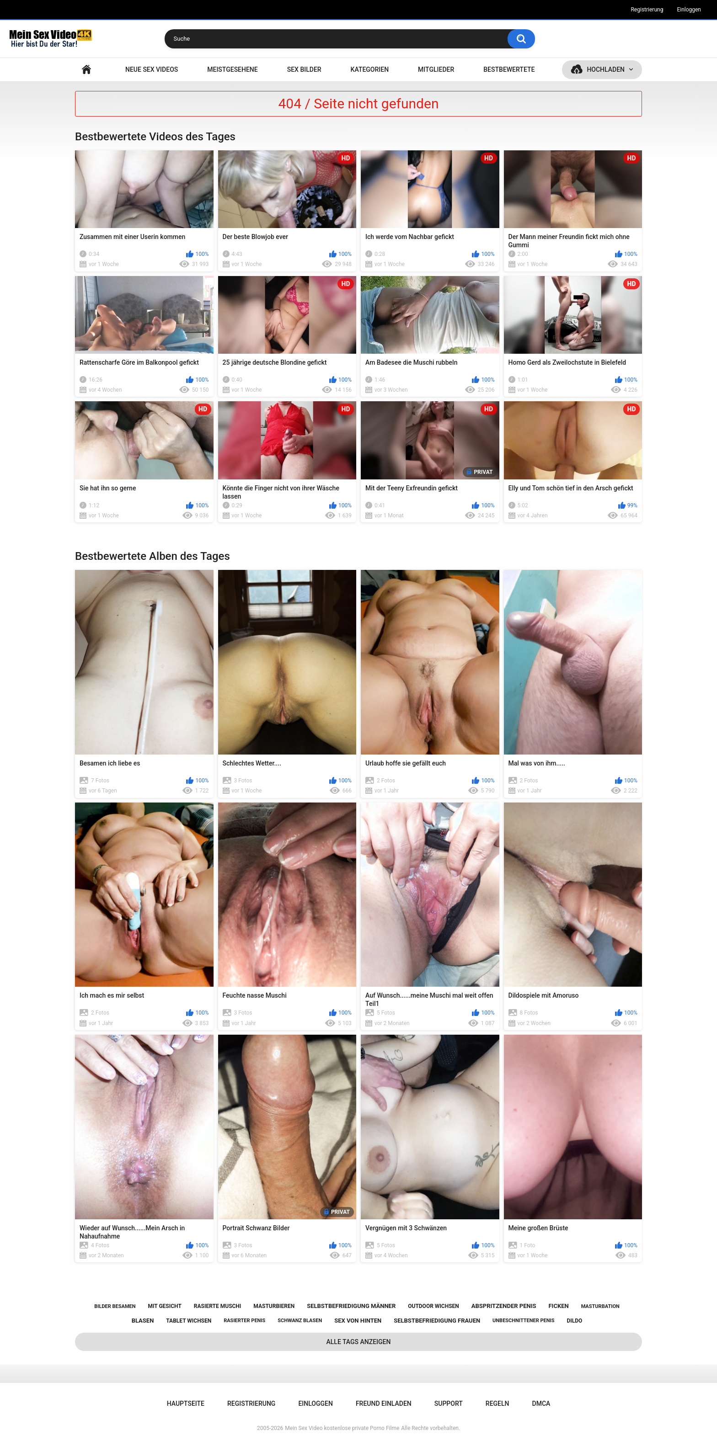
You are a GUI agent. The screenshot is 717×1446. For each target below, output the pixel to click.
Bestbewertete (509, 69)
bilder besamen (114, 1306)
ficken (558, 1305)
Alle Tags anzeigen (358, 1341)
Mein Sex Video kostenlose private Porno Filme (342, 1428)
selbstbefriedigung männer (351, 1305)
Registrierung (647, 9)
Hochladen (606, 69)
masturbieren (273, 1306)
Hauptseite (86, 69)
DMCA (541, 1403)
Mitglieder (436, 69)
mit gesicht (164, 1306)
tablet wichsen (188, 1321)
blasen (143, 1320)
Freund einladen (384, 1403)
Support (448, 1403)
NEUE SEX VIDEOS (151, 69)
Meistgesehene (232, 69)
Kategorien (370, 69)
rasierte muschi (217, 1306)
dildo (575, 1321)
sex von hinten (357, 1320)
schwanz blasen (300, 1321)
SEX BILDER (304, 69)
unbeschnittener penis (523, 1321)
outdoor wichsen (433, 1306)
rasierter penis (244, 1321)
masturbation (600, 1306)
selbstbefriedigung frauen (437, 1320)
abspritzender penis (503, 1305)
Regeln (497, 1403)
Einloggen (689, 9)
